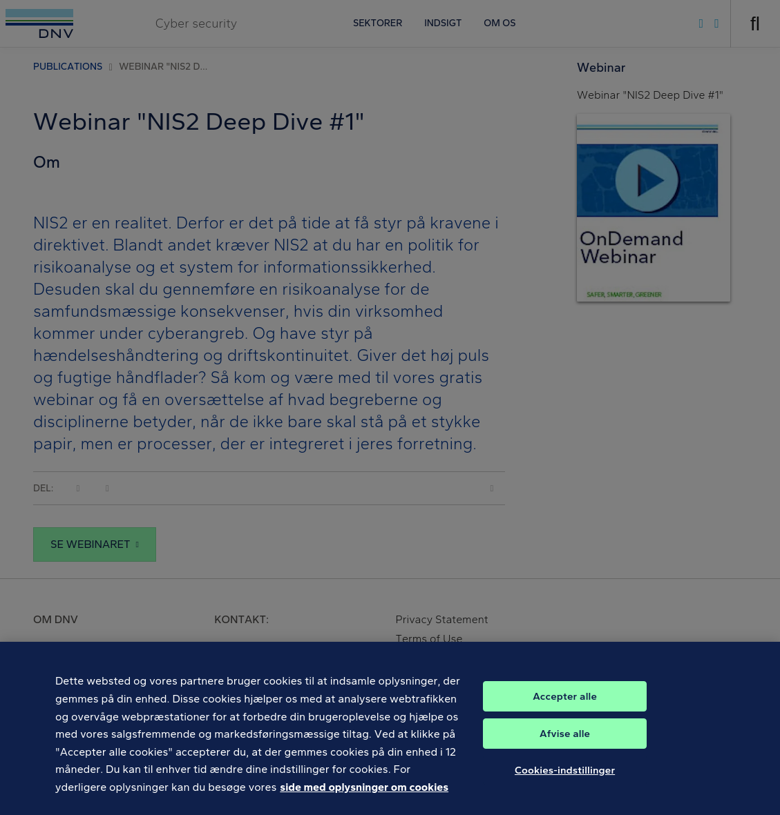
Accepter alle (565, 708)
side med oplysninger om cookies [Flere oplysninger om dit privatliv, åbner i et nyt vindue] (364, 799)
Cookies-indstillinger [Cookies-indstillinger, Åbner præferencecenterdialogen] (565, 782)
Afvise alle (565, 745)
